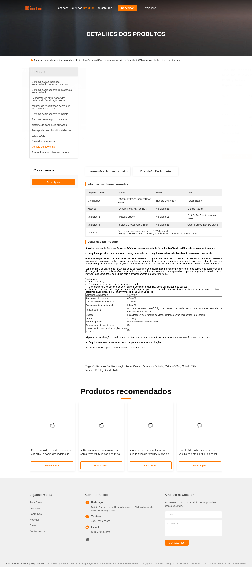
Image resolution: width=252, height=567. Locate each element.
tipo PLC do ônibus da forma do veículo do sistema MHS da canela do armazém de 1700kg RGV (198, 452)
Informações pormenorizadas (108, 171)
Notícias (34, 519)
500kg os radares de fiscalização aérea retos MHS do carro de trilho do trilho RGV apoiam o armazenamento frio (100, 452)
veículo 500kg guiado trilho (181, 366)
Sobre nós (76, 8)
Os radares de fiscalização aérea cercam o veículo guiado (127, 366)
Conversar (127, 8)
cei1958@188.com (100, 532)
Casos (33, 525)
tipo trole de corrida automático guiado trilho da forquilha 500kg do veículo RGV (149, 452)
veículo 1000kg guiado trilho (102, 370)
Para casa (63, 8)
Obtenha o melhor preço (172, 156)
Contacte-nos (104, 8)
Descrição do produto (155, 171)
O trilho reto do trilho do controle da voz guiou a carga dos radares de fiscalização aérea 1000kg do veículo (51, 452)
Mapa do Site (37, 563)
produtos (88, 8)
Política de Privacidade (17, 563)
